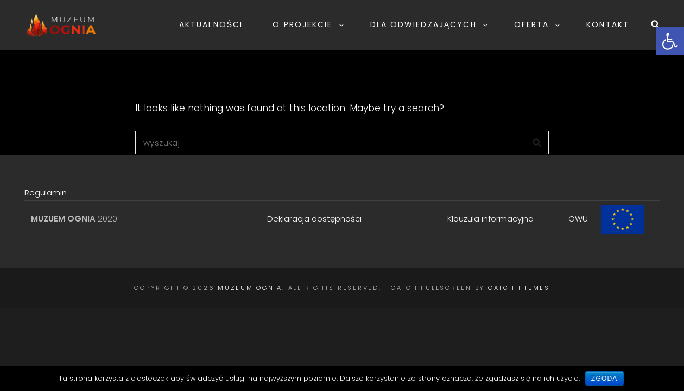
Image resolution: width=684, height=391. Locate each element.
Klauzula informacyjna (490, 218)
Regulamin (45, 192)
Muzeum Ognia (250, 287)
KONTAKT (607, 24)
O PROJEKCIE (309, 24)
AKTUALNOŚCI (211, 24)
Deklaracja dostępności (314, 218)
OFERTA (538, 24)
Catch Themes (519, 287)
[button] (670, 41)
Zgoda (604, 378)
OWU (578, 218)
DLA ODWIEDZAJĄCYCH (429, 24)
